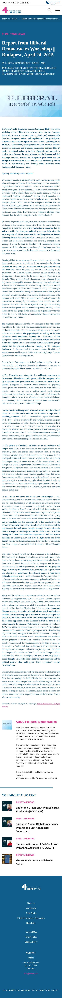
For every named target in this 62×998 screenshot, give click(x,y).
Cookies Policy (31, 942)
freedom (38, 68)
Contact (31, 953)
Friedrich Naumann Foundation (31, 918)
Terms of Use (31, 932)
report (22, 74)
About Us (31, 903)
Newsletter (31, 923)
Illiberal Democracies (17, 63)
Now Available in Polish (34, 862)
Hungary (29, 71)
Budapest (13, 68)
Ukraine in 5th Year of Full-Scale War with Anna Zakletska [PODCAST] (37, 846)
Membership (31, 908)
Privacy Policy (31, 937)
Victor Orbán (34, 74)
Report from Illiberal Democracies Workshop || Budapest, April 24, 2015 (40, 19)
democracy (26, 68)
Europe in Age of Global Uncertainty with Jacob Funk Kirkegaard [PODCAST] (37, 828)
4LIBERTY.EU (28, 990)
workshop (49, 74)
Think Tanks (31, 913)
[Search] (49, 10)
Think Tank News (9, 19)
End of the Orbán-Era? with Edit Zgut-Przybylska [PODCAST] (38, 809)
